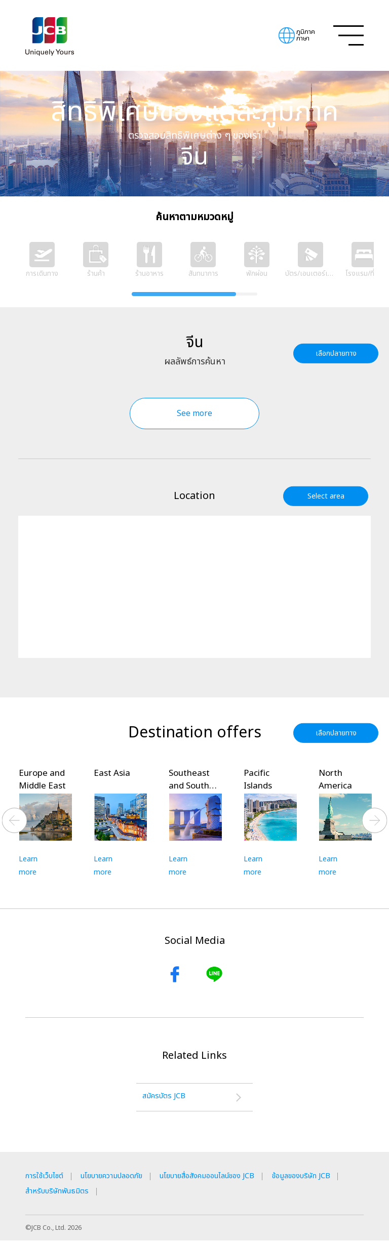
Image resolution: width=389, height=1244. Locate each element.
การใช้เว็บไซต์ (46, 1179)
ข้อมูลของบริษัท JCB (59, 1194)
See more (194, 413)
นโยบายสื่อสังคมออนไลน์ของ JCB (230, 1179)
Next (374, 821)
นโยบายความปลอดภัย (121, 1179)
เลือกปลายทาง (338, 353)
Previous (14, 821)
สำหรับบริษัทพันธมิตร (146, 1194)
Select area (328, 495)
